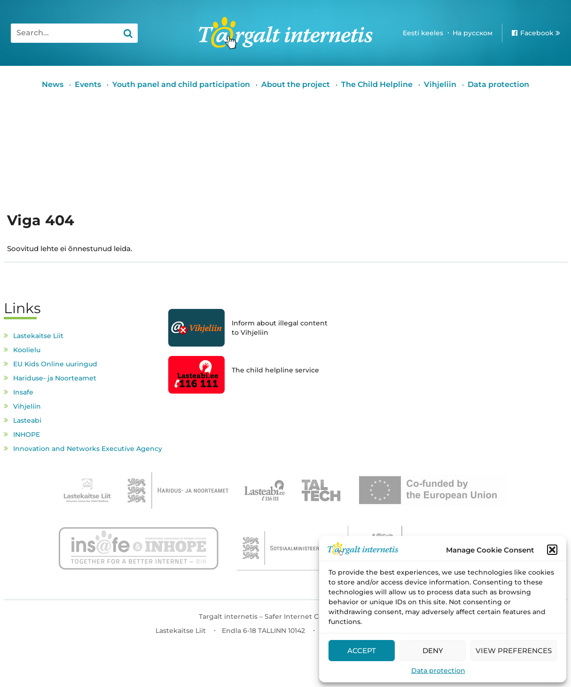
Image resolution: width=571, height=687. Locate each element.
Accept (361, 650)
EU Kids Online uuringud (55, 364)
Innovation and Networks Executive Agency (87, 448)
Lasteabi (27, 420)
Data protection (438, 670)
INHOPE (26, 434)
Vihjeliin (440, 84)
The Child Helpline (377, 84)
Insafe (23, 392)
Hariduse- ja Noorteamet (54, 378)
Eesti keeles (423, 33)
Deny (432, 650)
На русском (473, 33)
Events (88, 84)
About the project (295, 84)
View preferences (514, 650)
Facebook (537, 33)
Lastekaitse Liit (38, 336)
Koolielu (26, 350)
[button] (552, 549)
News (52, 84)
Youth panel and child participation (181, 84)
